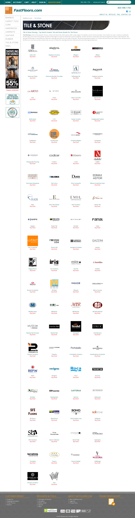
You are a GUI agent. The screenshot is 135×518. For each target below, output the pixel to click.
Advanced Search (99, 2)
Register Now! (54, 2)
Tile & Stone (11, 42)
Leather (9, 35)
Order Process (11, 503)
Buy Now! (32, 57)
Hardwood (11, 28)
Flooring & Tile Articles (44, 499)
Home (7, 2)
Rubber (9, 39)
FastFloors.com (27, 18)
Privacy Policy (74, 503)
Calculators (41, 501)
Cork (8, 24)
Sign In (42, 2)
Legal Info (72, 501)
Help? (34, 2)
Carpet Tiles (11, 21)
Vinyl (8, 46)
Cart (26, 2)
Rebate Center (42, 503)
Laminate (10, 31)
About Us (103, 14)
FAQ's (39, 506)
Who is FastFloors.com (76, 499)
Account (17, 2)
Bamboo (9, 17)
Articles (112, 14)
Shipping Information (13, 501)
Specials (40, 504)
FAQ (118, 14)
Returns (9, 504)
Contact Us (126, 14)
